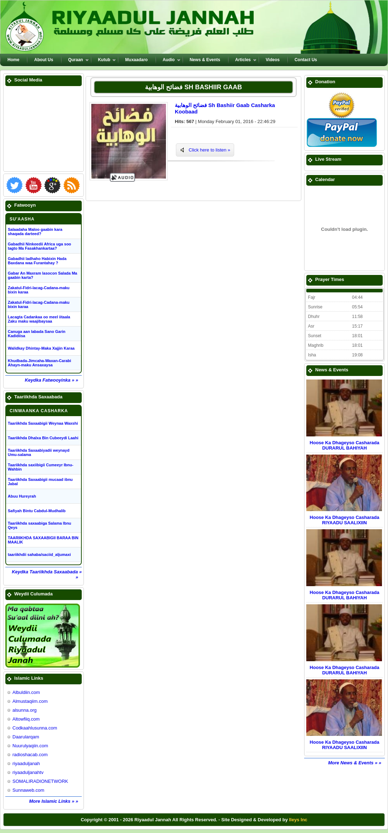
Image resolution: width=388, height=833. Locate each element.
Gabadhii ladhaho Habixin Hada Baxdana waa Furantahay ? (37, 260)
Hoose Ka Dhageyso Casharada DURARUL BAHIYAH (344, 445)
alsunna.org (24, 710)
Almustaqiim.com (30, 701)
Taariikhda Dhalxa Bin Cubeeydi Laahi (43, 438)
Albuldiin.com (26, 692)
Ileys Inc (298, 819)
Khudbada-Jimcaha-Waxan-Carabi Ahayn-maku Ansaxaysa (39, 363)
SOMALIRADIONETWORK (40, 781)
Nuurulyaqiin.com (30, 745)
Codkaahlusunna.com (34, 728)
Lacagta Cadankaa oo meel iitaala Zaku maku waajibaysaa (39, 319)
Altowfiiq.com (26, 719)
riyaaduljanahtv (27, 772)
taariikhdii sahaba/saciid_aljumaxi (39, 554)
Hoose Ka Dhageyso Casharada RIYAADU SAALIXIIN (344, 520)
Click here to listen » (209, 150)
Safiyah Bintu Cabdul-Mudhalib (37, 511)
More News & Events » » (354, 762)
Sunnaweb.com (28, 790)
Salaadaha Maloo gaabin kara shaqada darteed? (35, 231)
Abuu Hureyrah (22, 496)
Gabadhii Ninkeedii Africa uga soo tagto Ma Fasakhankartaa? (39, 246)
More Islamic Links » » (53, 801)
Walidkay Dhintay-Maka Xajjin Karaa (41, 348)
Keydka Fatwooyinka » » (51, 380)
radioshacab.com (30, 754)
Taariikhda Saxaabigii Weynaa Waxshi (43, 423)
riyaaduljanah (26, 763)
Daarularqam (25, 736)
